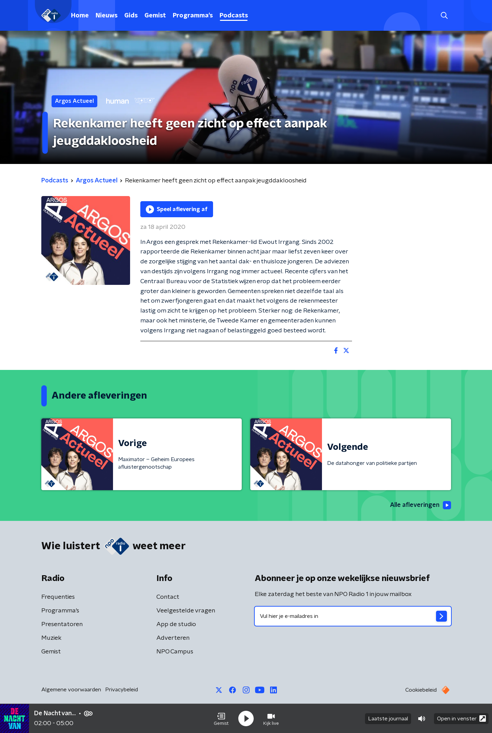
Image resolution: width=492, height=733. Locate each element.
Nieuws (106, 16)
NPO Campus (174, 652)
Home (80, 16)
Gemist (155, 16)
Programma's (193, 16)
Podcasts (234, 16)
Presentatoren (62, 624)
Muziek (51, 638)
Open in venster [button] (461, 718)
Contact (167, 597)
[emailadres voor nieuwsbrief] (353, 616)
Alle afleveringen (420, 505)
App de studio (176, 624)
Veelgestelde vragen (185, 611)
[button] (221, 719)
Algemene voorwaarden (71, 689)
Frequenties (58, 597)
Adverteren (172, 638)
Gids (131, 16)
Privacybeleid (121, 689)
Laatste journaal (388, 718)
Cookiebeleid (421, 690)
